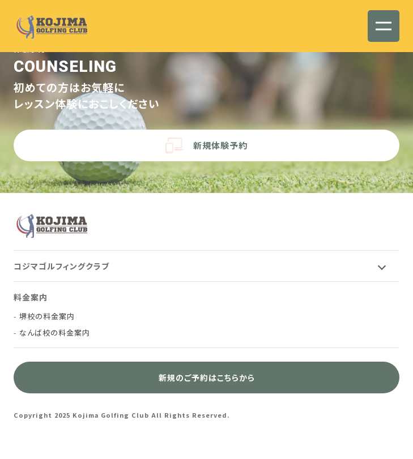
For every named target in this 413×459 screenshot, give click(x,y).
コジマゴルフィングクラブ (61, 266)
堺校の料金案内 (47, 316)
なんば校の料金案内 (54, 332)
